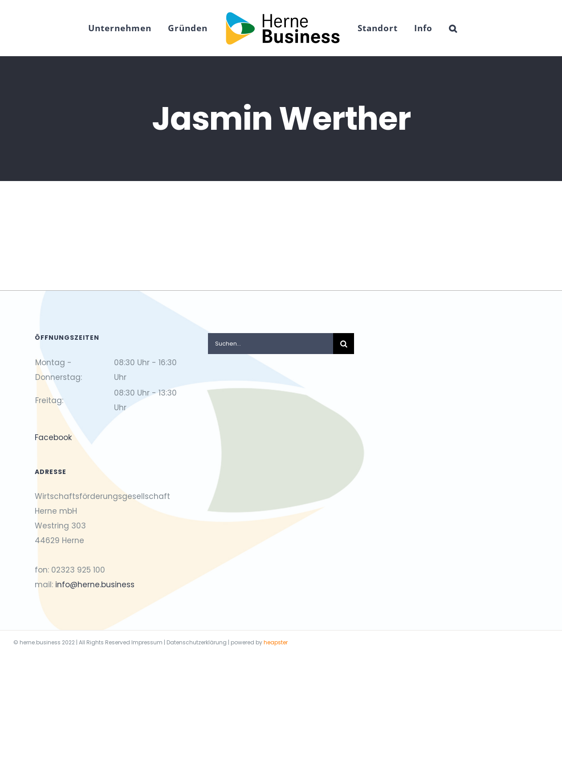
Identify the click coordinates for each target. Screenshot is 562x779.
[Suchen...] (271, 343)
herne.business (40, 642)
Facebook (53, 437)
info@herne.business (94, 584)
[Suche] (343, 343)
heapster (276, 642)
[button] (453, 28)
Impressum (147, 642)
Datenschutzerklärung (197, 642)
